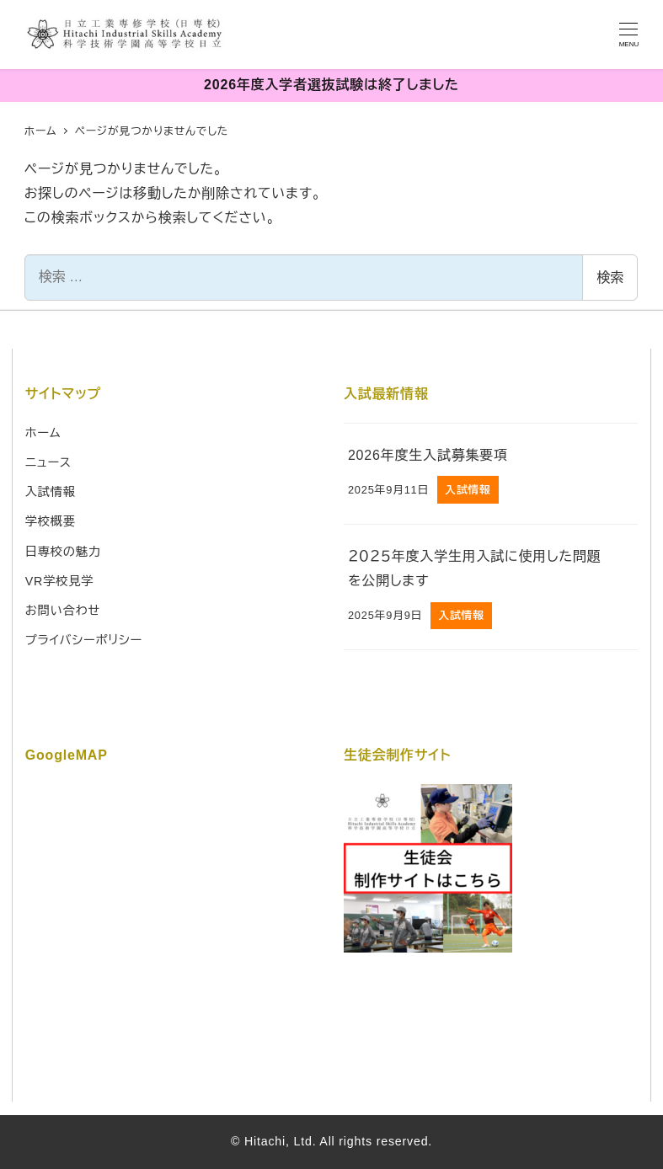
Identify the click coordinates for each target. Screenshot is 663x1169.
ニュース (48, 462)
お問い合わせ (62, 610)
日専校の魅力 (63, 551)
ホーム (43, 433)
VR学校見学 (59, 581)
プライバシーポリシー (83, 640)
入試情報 (50, 492)
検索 (609, 277)
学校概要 (50, 521)
